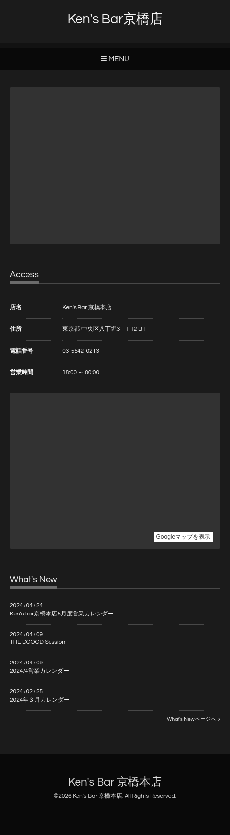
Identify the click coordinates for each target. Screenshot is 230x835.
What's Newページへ (193, 719)
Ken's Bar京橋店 (114, 19)
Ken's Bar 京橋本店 (115, 782)
